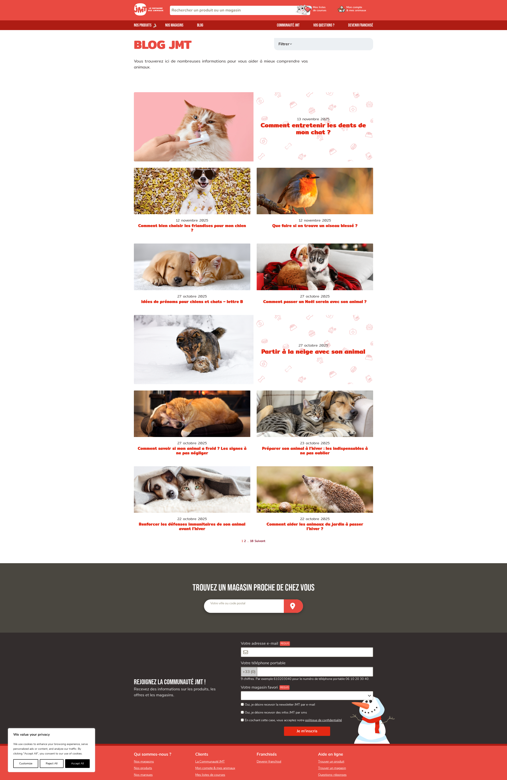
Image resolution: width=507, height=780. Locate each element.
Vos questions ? (324, 25)
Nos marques (143, 774)
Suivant (260, 541)
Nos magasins (174, 25)
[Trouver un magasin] (293, 606)
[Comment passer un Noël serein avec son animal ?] (315, 276)
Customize (25, 763)
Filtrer (283, 44)
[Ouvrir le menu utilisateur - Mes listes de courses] (329, 10)
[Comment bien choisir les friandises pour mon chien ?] (192, 202)
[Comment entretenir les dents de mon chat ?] (253, 126)
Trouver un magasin (332, 768)
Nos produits (143, 768)
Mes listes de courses (210, 774)
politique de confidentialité (323, 720)
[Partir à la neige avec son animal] (253, 349)
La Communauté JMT (210, 761)
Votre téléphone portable (263, 663)
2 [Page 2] (245, 541)
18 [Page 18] (252, 541)
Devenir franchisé (360, 25)
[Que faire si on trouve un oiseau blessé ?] (315, 202)
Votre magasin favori (259, 687)
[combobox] (240, 10)
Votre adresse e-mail (259, 643)
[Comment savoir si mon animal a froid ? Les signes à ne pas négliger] (192, 425)
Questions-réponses (332, 774)
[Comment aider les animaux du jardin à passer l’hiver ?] (315, 501)
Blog (200, 25)
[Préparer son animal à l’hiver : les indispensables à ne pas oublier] (315, 425)
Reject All (51, 763)
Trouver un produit (331, 761)
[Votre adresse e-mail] (307, 652)
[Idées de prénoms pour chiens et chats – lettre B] (192, 276)
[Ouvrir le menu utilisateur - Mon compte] (359, 10)
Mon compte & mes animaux (215, 768)
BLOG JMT (163, 44)
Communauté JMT (288, 25)
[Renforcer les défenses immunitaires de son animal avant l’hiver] (192, 501)
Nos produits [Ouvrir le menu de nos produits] (143, 25)
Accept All (77, 763)
